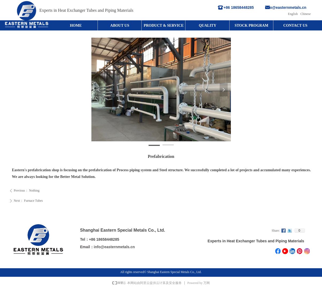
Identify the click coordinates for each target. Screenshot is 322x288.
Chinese (305, 14)
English (293, 14)
